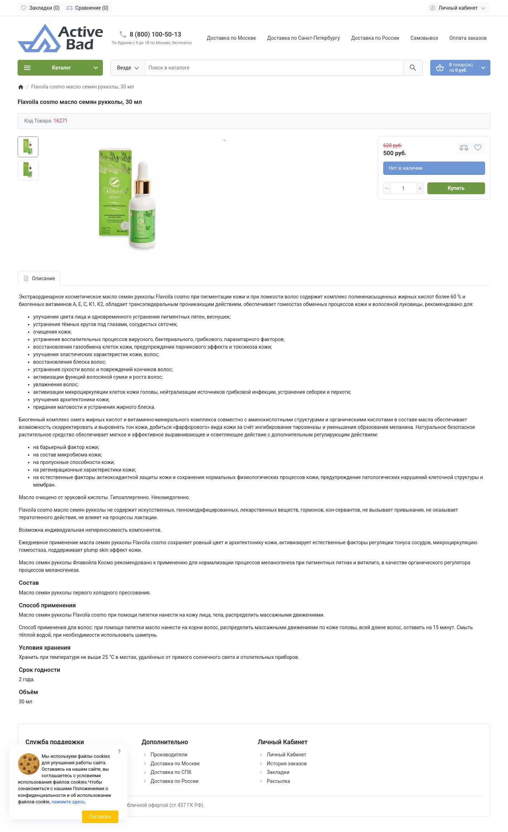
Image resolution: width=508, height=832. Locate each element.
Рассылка (278, 781)
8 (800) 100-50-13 (155, 34)
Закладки (278, 772)
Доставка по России (375, 38)
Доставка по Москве (231, 38)
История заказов (287, 763)
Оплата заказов (467, 38)
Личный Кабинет (287, 754)
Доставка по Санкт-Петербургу (303, 38)
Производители (169, 754)
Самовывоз (424, 38)
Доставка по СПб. (172, 772)
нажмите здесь (68, 801)
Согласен (100, 816)
